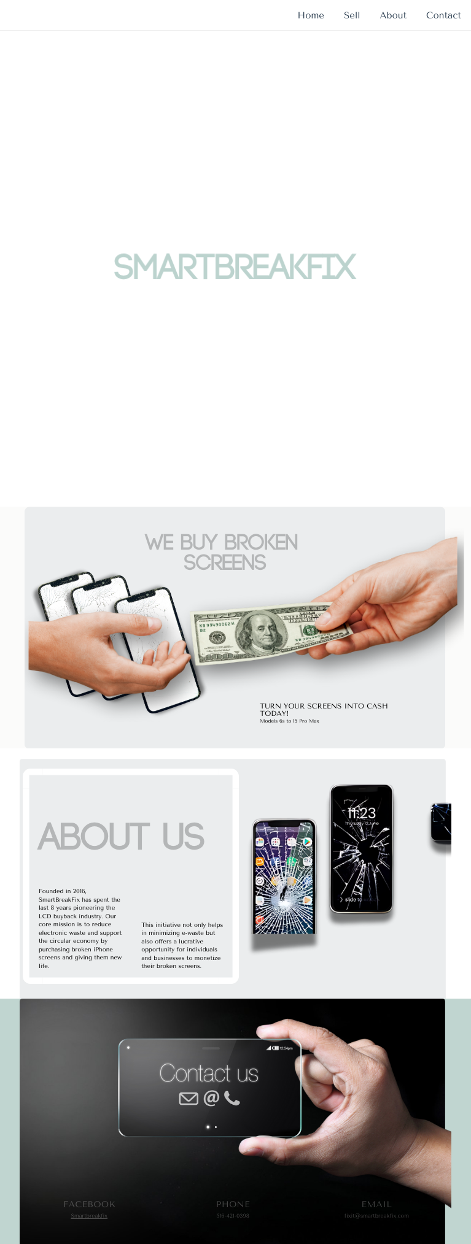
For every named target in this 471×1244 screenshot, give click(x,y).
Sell (352, 15)
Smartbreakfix (89, 1216)
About (393, 15)
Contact (443, 15)
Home (311, 15)
